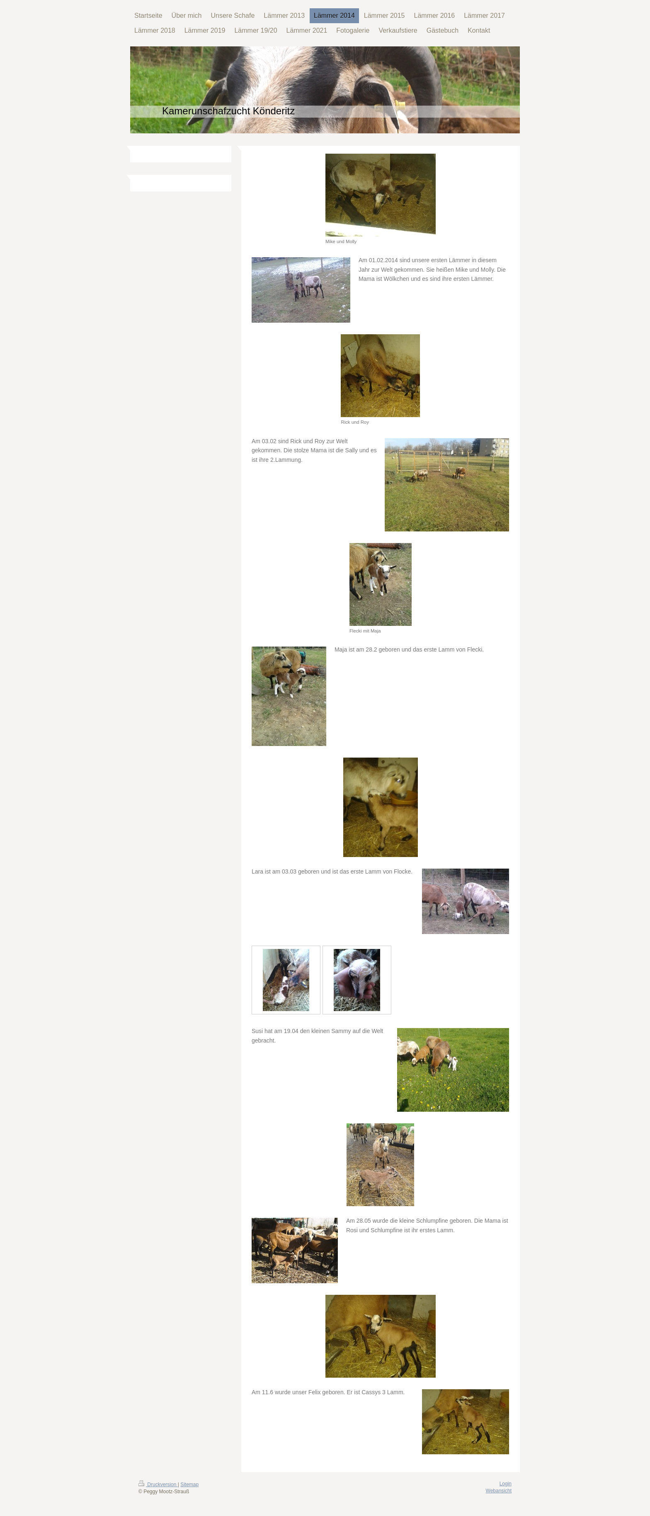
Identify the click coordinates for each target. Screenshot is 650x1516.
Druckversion (158, 1484)
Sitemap (189, 1484)
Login (506, 1484)
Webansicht (499, 1491)
